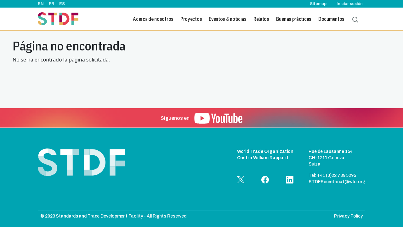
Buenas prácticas (293, 19)
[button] (218, 118)
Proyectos (191, 19)
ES (62, 4)
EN (41, 4)
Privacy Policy (348, 216)
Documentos (331, 19)
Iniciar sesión (350, 4)
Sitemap (318, 4)
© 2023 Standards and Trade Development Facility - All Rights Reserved (113, 216)
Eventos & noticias (228, 19)
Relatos (261, 19)
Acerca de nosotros (153, 19)
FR (51, 4)
